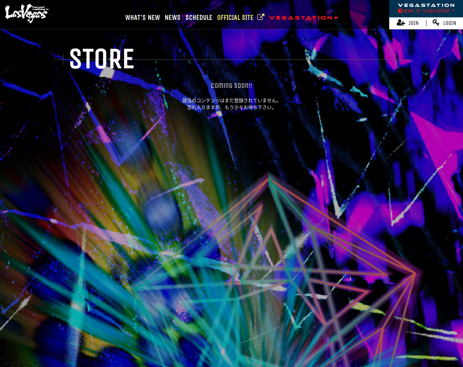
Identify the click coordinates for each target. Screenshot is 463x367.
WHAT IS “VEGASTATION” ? (426, 11)
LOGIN (444, 22)
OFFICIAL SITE (240, 17)
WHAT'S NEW (142, 17)
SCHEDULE (198, 17)
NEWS (172, 17)
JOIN (408, 22)
